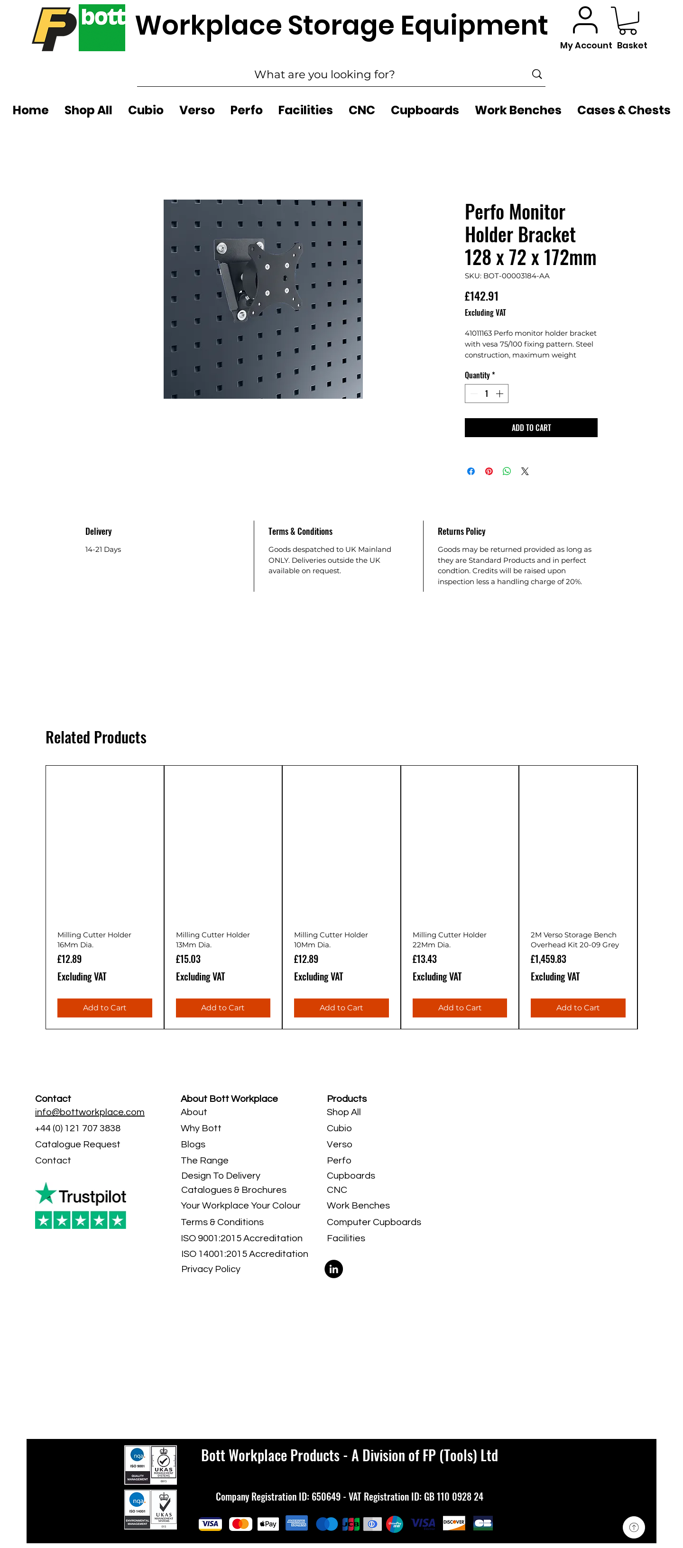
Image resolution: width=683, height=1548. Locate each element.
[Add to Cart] (104, 1007)
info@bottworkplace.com (90, 1112)
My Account (586, 45)
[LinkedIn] (333, 1269)
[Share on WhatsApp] (507, 471)
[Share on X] (525, 471)
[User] (585, 19)
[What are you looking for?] (324, 74)
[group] (341, 897)
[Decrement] (473, 394)
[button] (628, 21)
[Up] (634, 1527)
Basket (632, 45)
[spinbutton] (487, 394)
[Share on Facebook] (471, 471)
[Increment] (500, 394)
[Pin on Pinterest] (489, 471)
